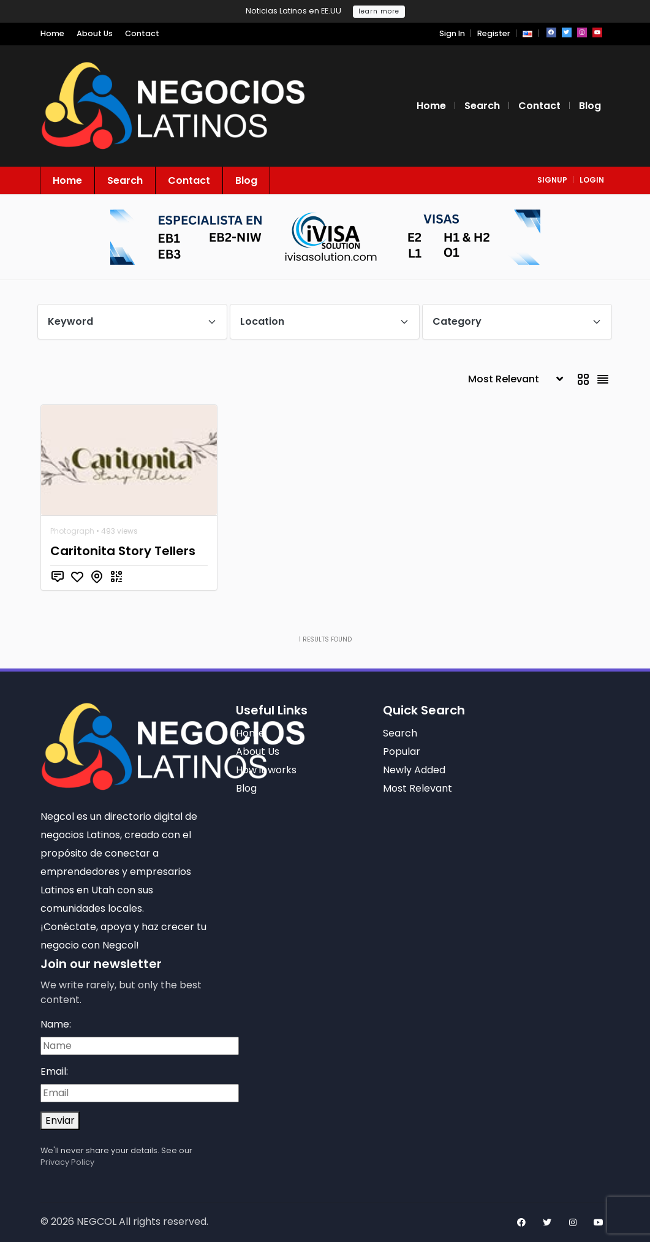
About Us (95, 33)
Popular (401, 751)
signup (552, 180)
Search (482, 106)
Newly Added (414, 770)
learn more (378, 11)
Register (493, 33)
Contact (142, 33)
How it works (266, 770)
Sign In (452, 33)
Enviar (60, 1120)
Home (52, 33)
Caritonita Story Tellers (122, 550)
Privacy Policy (67, 1162)
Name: (55, 1024)
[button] (527, 33)
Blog (590, 106)
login (592, 180)
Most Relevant (417, 788)
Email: (54, 1071)
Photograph (72, 531)
